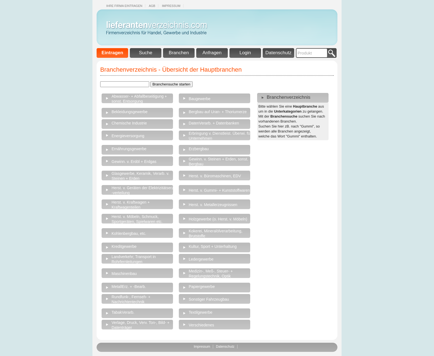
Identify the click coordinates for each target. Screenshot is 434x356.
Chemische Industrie (129, 123)
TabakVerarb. (123, 312)
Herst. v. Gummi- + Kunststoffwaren (219, 190)
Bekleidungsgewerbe (130, 112)
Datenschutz (278, 52)
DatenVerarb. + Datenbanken (214, 123)
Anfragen (212, 52)
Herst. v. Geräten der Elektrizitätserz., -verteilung (144, 190)
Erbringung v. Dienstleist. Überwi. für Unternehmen (220, 136)
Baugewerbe (200, 99)
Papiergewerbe (202, 286)
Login (245, 52)
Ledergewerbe (201, 259)
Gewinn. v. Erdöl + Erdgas (134, 161)
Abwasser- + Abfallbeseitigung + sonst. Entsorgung (139, 98)
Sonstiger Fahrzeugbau (209, 299)
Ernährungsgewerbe (129, 149)
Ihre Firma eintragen (124, 5)
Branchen (179, 52)
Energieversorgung (128, 136)
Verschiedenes (201, 325)
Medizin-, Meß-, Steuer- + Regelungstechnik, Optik (211, 273)
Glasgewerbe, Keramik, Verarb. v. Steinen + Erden (140, 176)
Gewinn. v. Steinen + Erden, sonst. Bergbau (218, 161)
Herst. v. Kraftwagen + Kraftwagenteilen (131, 204)
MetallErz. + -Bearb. (129, 286)
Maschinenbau (124, 273)
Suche (145, 52)
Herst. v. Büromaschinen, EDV (215, 176)
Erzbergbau (199, 149)
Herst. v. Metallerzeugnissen (213, 204)
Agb (152, 5)
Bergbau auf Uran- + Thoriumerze (218, 112)
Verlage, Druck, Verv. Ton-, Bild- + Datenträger (140, 325)
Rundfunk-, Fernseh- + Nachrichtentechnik (131, 299)
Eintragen (112, 52)
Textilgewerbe (201, 312)
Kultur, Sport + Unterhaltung (213, 246)
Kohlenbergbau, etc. (129, 233)
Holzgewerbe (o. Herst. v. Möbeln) (218, 219)
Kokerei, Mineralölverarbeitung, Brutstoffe (215, 233)
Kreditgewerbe (124, 246)
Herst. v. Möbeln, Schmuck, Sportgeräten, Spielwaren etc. (137, 219)
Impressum (171, 5)
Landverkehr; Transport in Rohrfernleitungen (134, 259)
